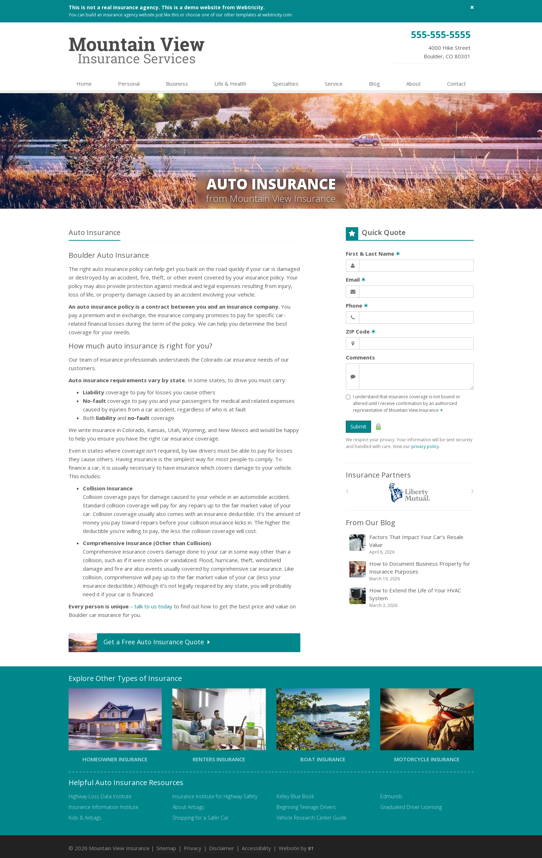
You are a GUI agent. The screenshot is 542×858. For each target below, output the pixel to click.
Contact (456, 83)
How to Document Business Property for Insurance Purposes (410, 571)
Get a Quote (140, 642)
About (413, 83)
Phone (357, 305)
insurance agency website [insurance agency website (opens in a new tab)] (129, 15)
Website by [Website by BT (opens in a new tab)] (296, 848)
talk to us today (153, 606)
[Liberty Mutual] (409, 493)
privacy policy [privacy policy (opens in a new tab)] (425, 446)
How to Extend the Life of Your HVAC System (410, 598)
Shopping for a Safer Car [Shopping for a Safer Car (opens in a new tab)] (200, 817)
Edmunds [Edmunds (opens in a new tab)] (391, 796)
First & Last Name (373, 253)
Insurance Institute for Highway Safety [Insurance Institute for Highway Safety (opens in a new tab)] (214, 796)
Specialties (286, 83)
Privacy (193, 848)
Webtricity (249, 7)
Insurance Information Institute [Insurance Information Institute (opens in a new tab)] (104, 807)
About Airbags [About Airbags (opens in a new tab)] (188, 807)
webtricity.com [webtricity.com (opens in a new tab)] (277, 15)
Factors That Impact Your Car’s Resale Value (410, 544)
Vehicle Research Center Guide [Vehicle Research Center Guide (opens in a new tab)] (312, 817)
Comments (360, 357)
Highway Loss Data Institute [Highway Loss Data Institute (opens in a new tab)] (100, 796)
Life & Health (230, 83)
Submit (358, 426)
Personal (129, 83)
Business (177, 83)
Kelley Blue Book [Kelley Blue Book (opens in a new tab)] (295, 796)
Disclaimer (221, 848)
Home (84, 83)
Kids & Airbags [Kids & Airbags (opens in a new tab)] (85, 817)
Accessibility (256, 848)
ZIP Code (361, 331)
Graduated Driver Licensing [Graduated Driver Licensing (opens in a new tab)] (411, 807)
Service (334, 83)
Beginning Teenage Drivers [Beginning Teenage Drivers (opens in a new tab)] (306, 807)
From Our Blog (370, 522)
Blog (374, 83)
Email (356, 279)
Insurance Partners (378, 475)
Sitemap (166, 848)
